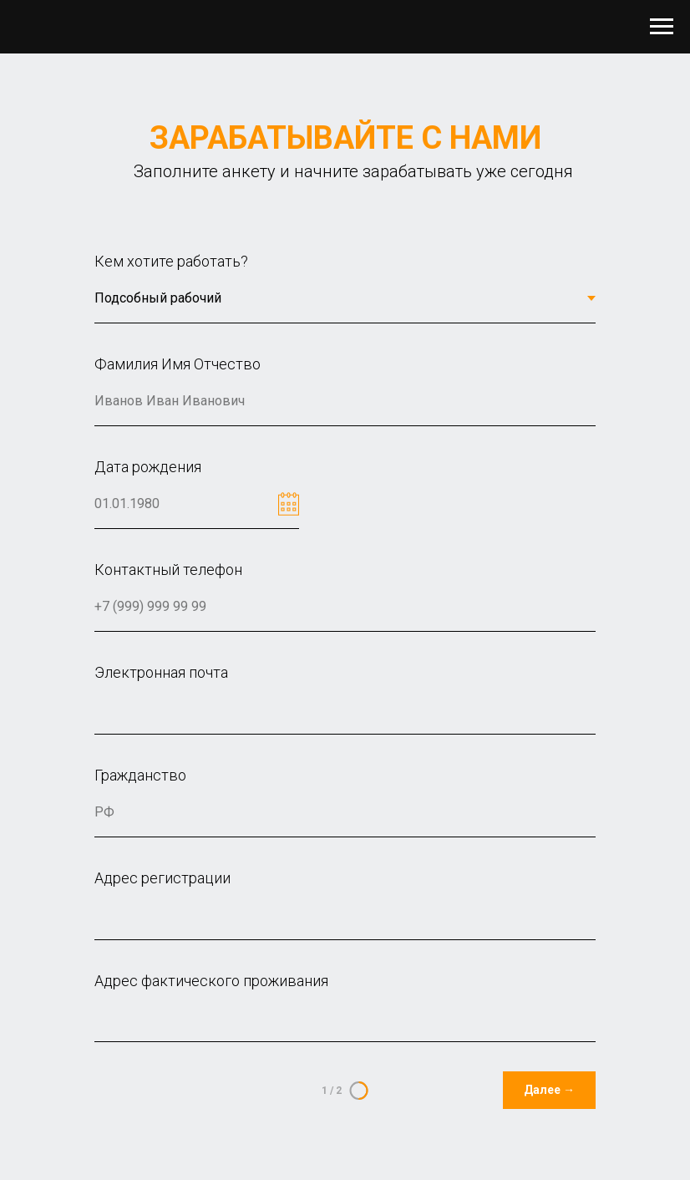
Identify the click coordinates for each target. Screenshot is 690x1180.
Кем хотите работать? (171, 261)
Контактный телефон (168, 569)
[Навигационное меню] (661, 26)
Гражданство (140, 775)
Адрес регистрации (162, 878)
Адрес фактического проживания (211, 980)
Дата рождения (147, 467)
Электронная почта (161, 672)
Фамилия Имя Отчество (177, 364)
